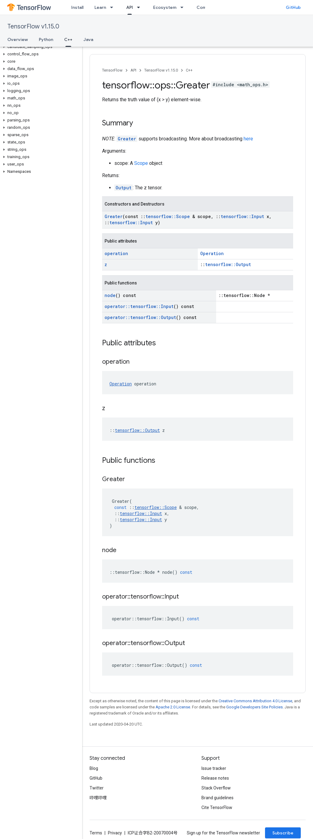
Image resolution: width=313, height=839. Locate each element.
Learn (100, 7)
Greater (127, 139)
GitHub (293, 7)
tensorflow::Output (228, 264)
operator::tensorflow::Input (139, 306)
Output (123, 188)
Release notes (215, 778)
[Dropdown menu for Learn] (113, 7)
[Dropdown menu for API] (140, 7)
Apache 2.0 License (173, 707)
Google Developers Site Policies (254, 707)
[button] (40, 46)
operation (116, 253)
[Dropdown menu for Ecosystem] (183, 7)
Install (77, 7)
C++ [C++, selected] (68, 39)
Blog (94, 768)
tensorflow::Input (242, 216)
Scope (141, 163)
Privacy (115, 832)
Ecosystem (164, 7)
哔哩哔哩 (98, 797)
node (110, 295)
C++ (189, 70)
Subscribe (282, 833)
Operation (212, 253)
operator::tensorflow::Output (140, 317)
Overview (17, 39)
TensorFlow (112, 70)
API (133, 70)
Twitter (97, 787)
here (248, 139)
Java (88, 39)
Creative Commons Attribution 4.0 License (255, 701)
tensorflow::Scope (167, 216)
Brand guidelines (217, 797)
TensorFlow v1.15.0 (33, 26)
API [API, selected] (129, 7)
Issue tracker (213, 768)
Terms (96, 832)
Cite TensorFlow (216, 807)
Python (46, 39)
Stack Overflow (216, 787)
